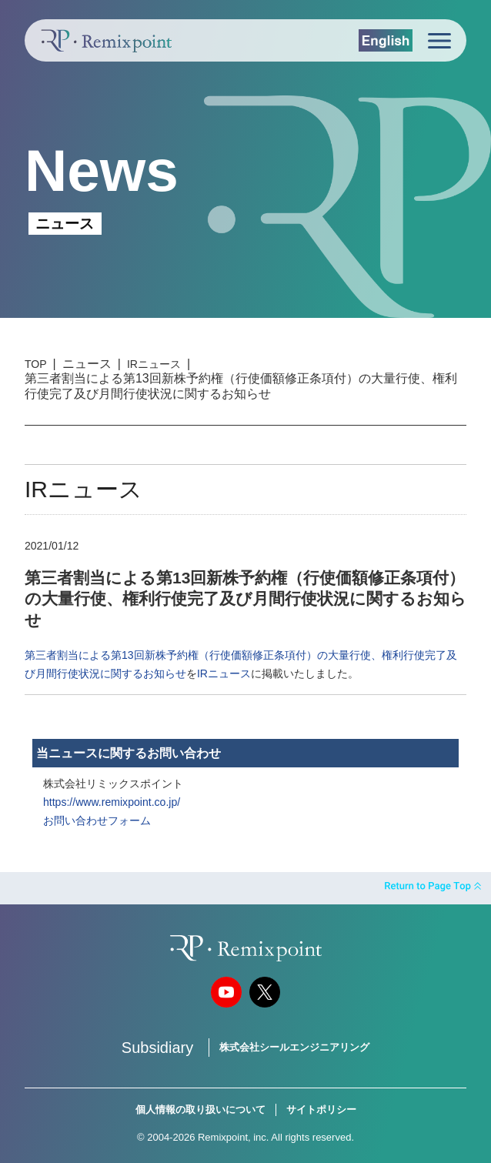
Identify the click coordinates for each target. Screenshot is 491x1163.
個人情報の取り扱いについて (200, 1109)
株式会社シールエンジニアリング (294, 1047)
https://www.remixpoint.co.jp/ (111, 802)
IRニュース (154, 364)
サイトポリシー (321, 1109)
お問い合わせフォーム (97, 820)
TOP (36, 364)
